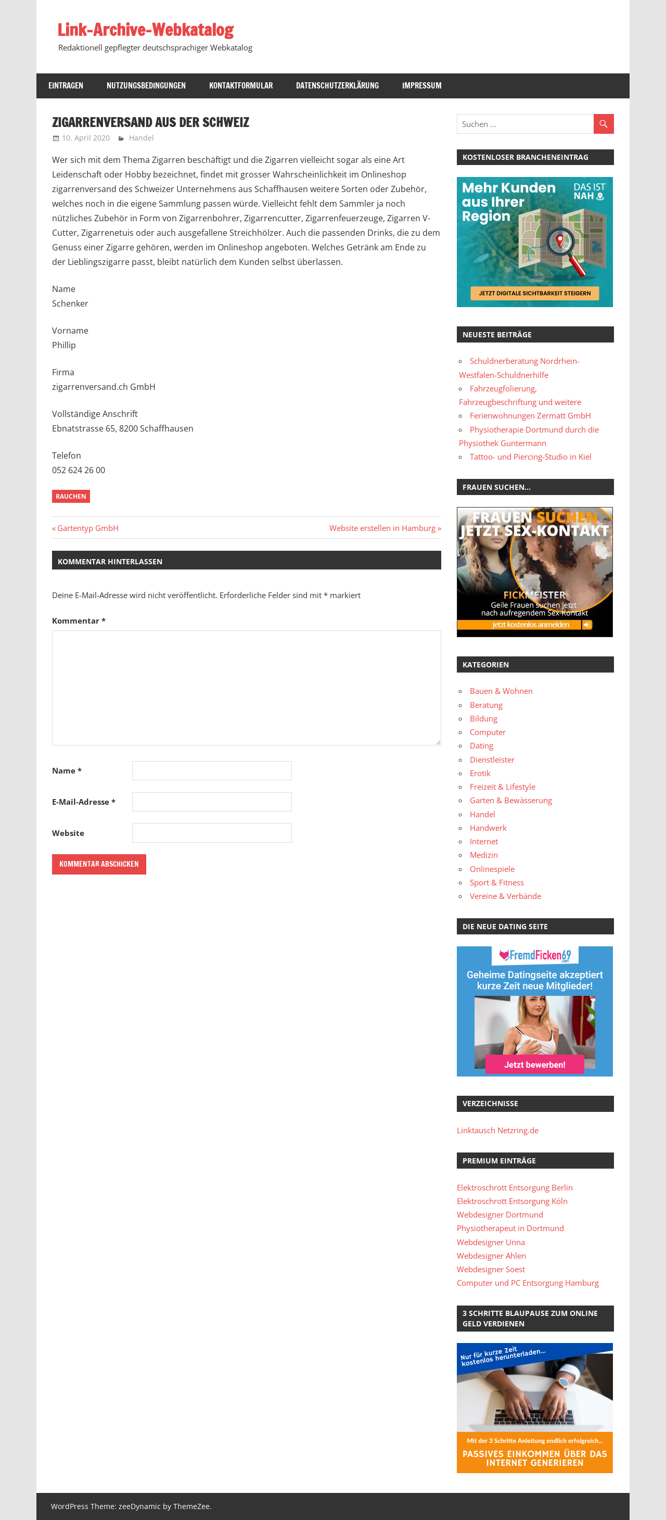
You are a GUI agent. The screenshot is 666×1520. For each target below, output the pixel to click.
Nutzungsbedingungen (146, 85)
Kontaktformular (241, 85)
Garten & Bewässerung (511, 800)
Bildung (483, 718)
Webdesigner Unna (491, 1242)
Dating (481, 745)
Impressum (422, 85)
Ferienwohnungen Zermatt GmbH (530, 415)
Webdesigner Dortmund (500, 1214)
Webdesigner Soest (491, 1269)
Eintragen (65, 85)
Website (68, 833)
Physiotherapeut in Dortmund (510, 1228)
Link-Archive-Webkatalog (145, 30)
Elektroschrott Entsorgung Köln (512, 1201)
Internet (484, 841)
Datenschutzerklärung (337, 85)
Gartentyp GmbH (88, 528)
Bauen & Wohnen (501, 691)
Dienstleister (492, 759)
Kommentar (79, 620)
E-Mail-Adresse (84, 801)
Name (67, 770)
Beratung (486, 705)
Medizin (484, 855)
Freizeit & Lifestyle (502, 786)
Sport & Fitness (497, 882)
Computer (488, 732)
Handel (141, 138)
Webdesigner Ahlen (491, 1255)
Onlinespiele (492, 869)
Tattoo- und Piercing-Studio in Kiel (531, 456)
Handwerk (488, 827)
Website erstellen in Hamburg (382, 528)
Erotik (480, 773)
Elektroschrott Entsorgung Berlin (515, 1187)
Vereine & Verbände (505, 896)
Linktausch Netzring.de (498, 1130)
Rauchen (71, 496)
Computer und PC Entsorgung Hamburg (528, 1282)
